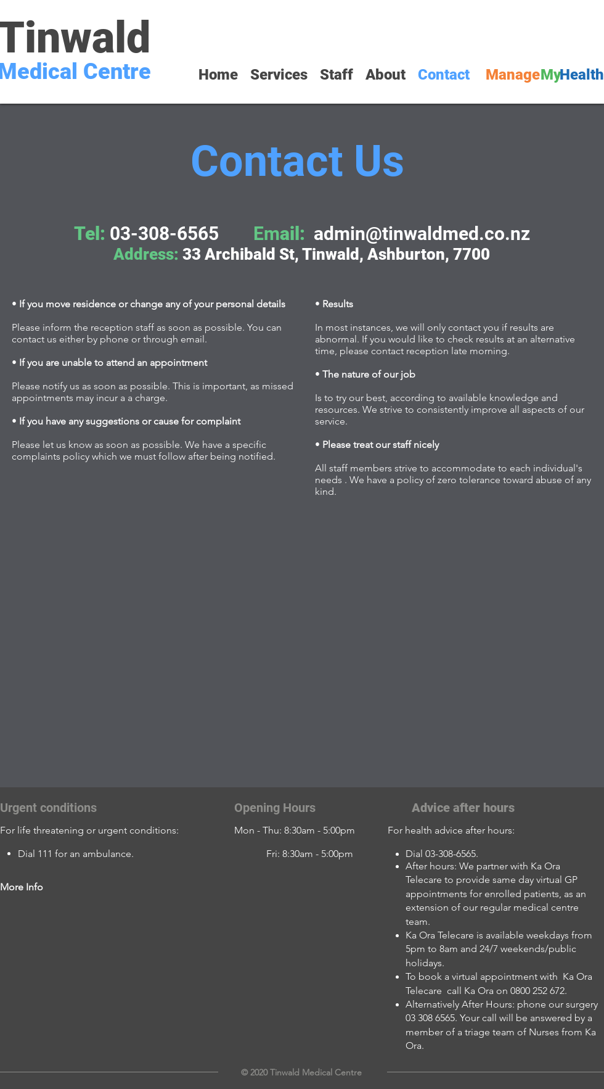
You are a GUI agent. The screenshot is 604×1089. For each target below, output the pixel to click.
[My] (550, 75)
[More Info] (44, 887)
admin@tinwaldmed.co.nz (422, 233)
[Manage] (513, 75)
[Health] (582, 75)
